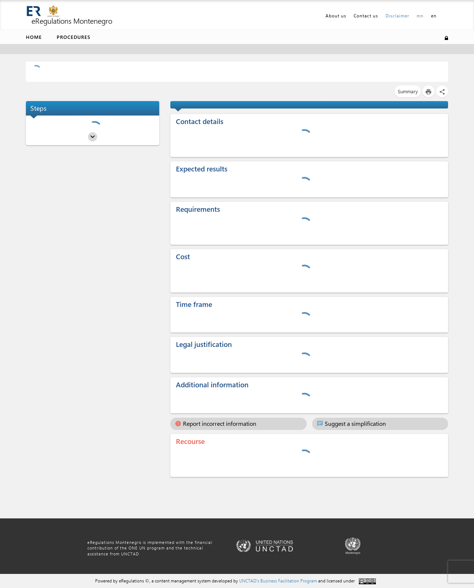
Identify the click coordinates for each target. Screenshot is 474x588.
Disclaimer (397, 16)
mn (420, 16)
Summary (408, 91)
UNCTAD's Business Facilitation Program (278, 581)
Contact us (366, 16)
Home (34, 37)
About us (336, 16)
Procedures (73, 37)
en (434, 16)
